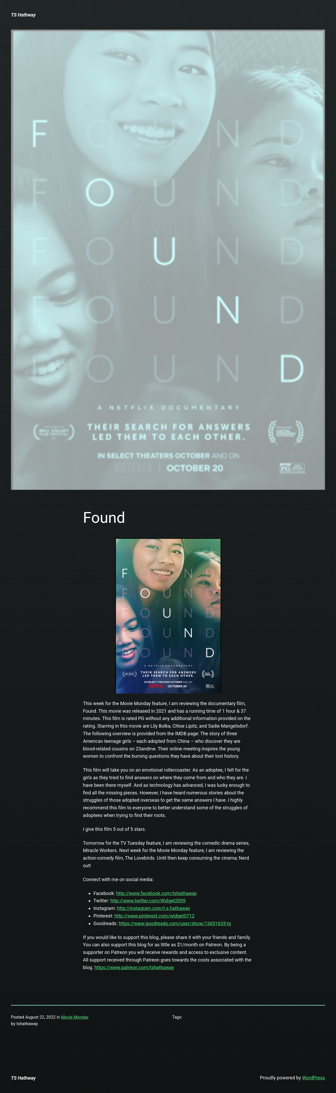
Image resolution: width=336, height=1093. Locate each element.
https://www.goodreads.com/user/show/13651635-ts (175, 923)
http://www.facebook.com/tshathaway (156, 893)
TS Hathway (23, 15)
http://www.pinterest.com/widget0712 (155, 916)
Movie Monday (74, 1017)
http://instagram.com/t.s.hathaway (153, 908)
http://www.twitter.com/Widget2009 (148, 900)
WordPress (313, 1077)
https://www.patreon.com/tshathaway (134, 967)
